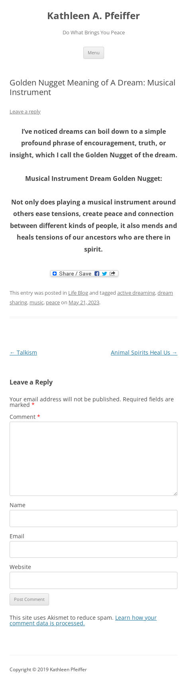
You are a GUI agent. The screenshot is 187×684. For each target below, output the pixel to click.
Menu (94, 53)
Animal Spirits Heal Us (144, 352)
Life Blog (78, 292)
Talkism (23, 352)
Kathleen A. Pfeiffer (93, 16)
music (36, 302)
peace (53, 302)
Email (17, 536)
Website (20, 567)
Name (18, 505)
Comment (25, 416)
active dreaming (136, 292)
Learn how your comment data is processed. (83, 620)
